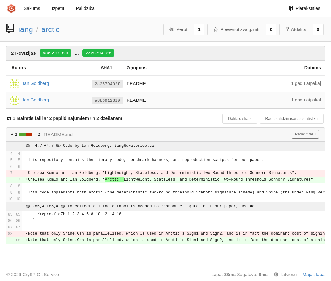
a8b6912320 (55, 53)
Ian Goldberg (36, 83)
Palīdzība (85, 8)
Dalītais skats (239, 118)
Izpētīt (58, 8)
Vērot (178, 29)
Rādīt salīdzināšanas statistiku (291, 118)
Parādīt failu (305, 134)
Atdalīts (296, 29)
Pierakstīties (304, 8)
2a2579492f (98, 53)
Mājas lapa (313, 274)
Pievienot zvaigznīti (236, 29)
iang (25, 29)
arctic (50, 29)
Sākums (32, 8)
